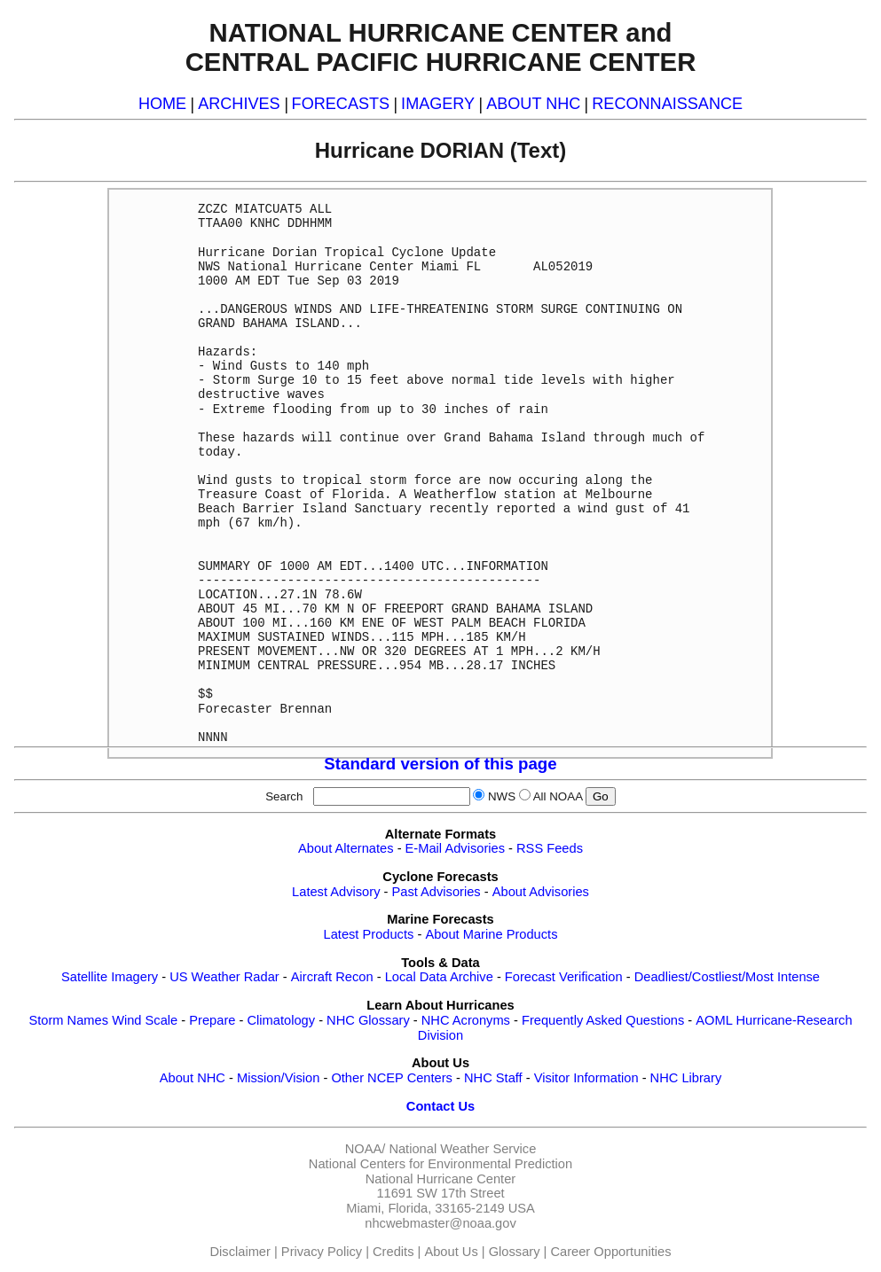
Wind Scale (144, 1020)
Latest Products (369, 934)
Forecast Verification (564, 977)
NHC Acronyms (465, 1020)
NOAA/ (365, 1149)
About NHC (192, 1078)
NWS (501, 796)
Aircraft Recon (332, 977)
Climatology (281, 1020)
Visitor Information (586, 1078)
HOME (162, 104)
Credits (393, 1252)
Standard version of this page (440, 763)
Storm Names (68, 1020)
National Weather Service (462, 1149)
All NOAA (558, 796)
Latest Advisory (336, 892)
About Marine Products (491, 934)
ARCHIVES (238, 104)
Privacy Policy (321, 1252)
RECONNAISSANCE (667, 104)
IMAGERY (438, 104)
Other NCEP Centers (391, 1078)
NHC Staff (493, 1078)
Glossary (514, 1252)
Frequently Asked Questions (603, 1020)
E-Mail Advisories (455, 848)
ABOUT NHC (533, 104)
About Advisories (540, 892)
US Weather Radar (224, 977)
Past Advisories (436, 892)
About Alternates (346, 848)
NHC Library (686, 1078)
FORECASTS (341, 104)
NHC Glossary (368, 1020)
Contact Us (440, 1106)
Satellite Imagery (109, 977)
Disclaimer (240, 1252)
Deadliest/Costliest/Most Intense (727, 977)
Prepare (212, 1020)
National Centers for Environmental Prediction (440, 1164)
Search (287, 796)
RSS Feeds (549, 848)
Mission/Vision (278, 1078)
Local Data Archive (439, 977)
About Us (450, 1252)
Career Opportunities (610, 1252)
